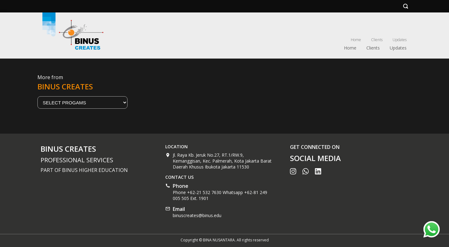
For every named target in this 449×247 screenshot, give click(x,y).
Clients (377, 39)
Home (356, 39)
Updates (400, 39)
